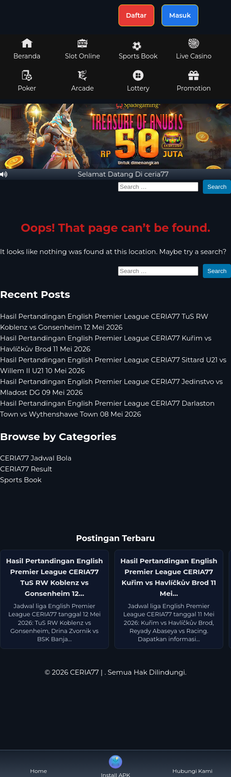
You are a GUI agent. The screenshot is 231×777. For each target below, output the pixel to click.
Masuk (180, 15)
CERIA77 (84, 672)
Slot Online (82, 49)
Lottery (138, 81)
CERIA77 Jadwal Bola (36, 458)
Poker (27, 81)
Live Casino (193, 49)
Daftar (136, 15)
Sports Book (138, 50)
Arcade (82, 81)
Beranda (27, 49)
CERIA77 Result (26, 469)
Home (38, 763)
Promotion (194, 81)
